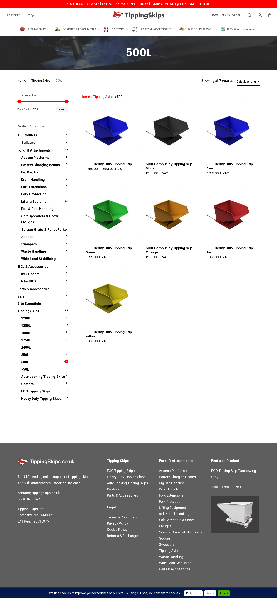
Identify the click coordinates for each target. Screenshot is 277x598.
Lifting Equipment (35, 201)
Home (21, 80)
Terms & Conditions (122, 517)
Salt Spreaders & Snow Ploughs (39, 219)
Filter (62, 109)
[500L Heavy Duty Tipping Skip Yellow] (109, 296)
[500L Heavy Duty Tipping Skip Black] (170, 129)
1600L (26, 333)
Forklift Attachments (34, 150)
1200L (26, 318)
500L (25, 362)
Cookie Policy (117, 530)
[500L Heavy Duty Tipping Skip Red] (230, 212)
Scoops (27, 237)
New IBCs (28, 281)
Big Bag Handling (34, 172)
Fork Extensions (34, 187)
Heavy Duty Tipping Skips (41, 398)
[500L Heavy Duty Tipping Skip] (109, 129)
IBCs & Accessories (32, 267)
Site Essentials (29, 304)
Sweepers (29, 244)
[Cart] (269, 15)
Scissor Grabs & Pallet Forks (44, 229)
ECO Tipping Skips (35, 391)
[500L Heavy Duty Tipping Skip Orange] (170, 212)
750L (25, 369)
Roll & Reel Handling (37, 209)
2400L (26, 347)
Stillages (28, 142)
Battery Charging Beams (40, 165)
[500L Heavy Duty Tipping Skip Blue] (230, 129)
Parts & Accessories (33, 289)
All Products (27, 135)
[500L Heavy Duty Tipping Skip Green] (109, 212)
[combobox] (248, 82)
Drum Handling (33, 179)
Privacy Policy (117, 523)
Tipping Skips (40, 80)
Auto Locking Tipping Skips (43, 377)
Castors (27, 384)
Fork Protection (33, 194)
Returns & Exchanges (123, 536)
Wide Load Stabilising (38, 259)
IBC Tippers (30, 274)
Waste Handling (33, 251)
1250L (26, 325)
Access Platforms (35, 158)
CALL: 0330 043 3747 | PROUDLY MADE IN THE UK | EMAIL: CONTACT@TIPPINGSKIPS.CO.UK (138, 4)
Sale (20, 296)
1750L (26, 340)
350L (25, 355)
